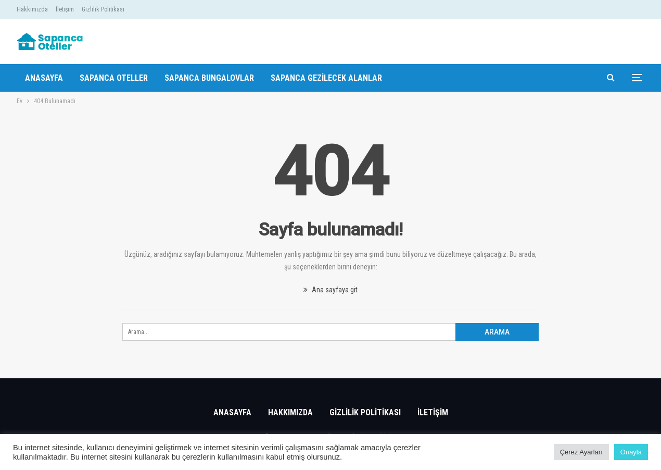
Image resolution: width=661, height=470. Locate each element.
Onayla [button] (631, 452)
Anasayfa (44, 78)
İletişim (65, 9)
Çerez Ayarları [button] (581, 452)
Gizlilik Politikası (103, 9)
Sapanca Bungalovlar (209, 78)
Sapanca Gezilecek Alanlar (326, 78)
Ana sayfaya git (330, 290)
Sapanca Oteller (114, 78)
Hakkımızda (32, 9)
